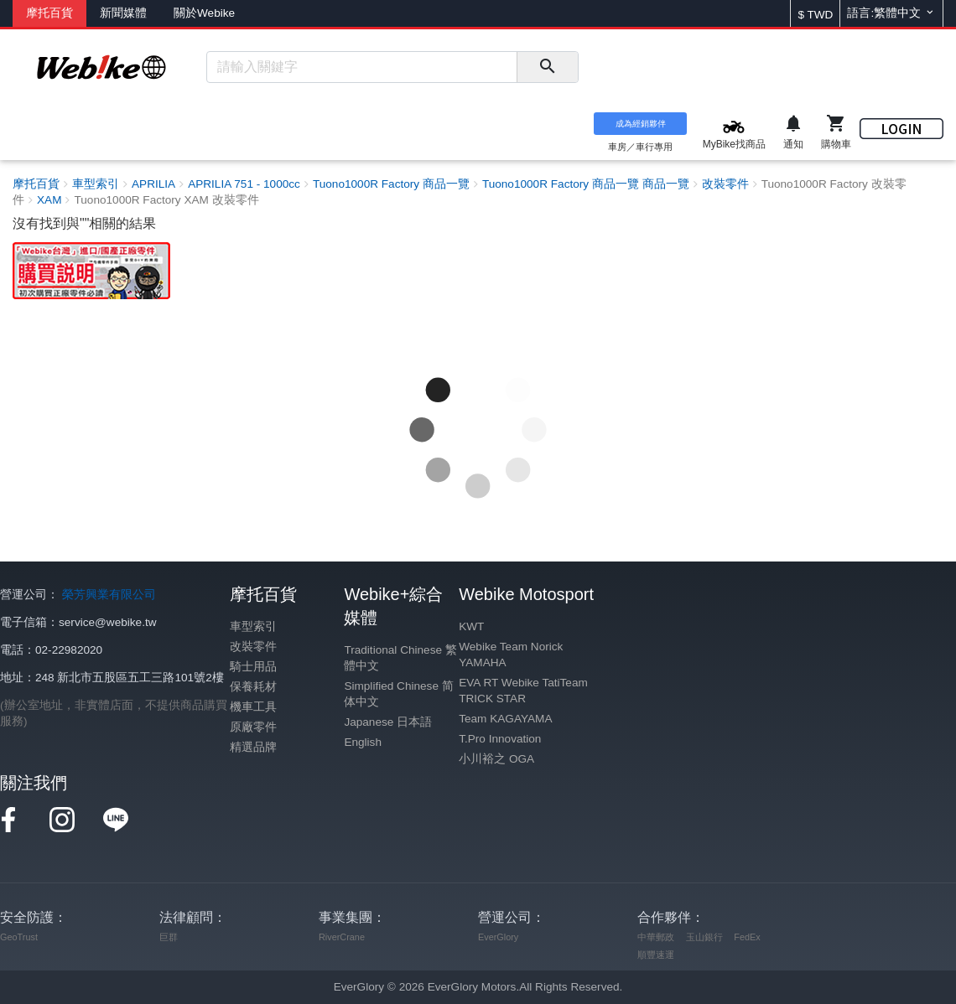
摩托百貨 (49, 13)
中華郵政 (655, 937)
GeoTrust (19, 937)
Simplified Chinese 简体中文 (398, 694)
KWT (471, 626)
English (363, 742)
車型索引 (253, 626)
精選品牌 (253, 747)
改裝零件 (253, 646)
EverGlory (498, 937)
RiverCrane (342, 937)
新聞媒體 (123, 13)
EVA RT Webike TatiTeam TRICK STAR (523, 690)
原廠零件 (253, 727)
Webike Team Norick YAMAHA (511, 654)
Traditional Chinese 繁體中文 (400, 658)
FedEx (747, 937)
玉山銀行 (704, 937)
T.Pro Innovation (500, 738)
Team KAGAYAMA (505, 718)
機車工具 (253, 707)
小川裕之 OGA (496, 759)
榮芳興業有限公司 (109, 594)
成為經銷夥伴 (641, 123)
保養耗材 (253, 687)
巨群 (168, 937)
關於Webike (204, 13)
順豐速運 (655, 955)
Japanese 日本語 (388, 722)
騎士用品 (253, 666)
